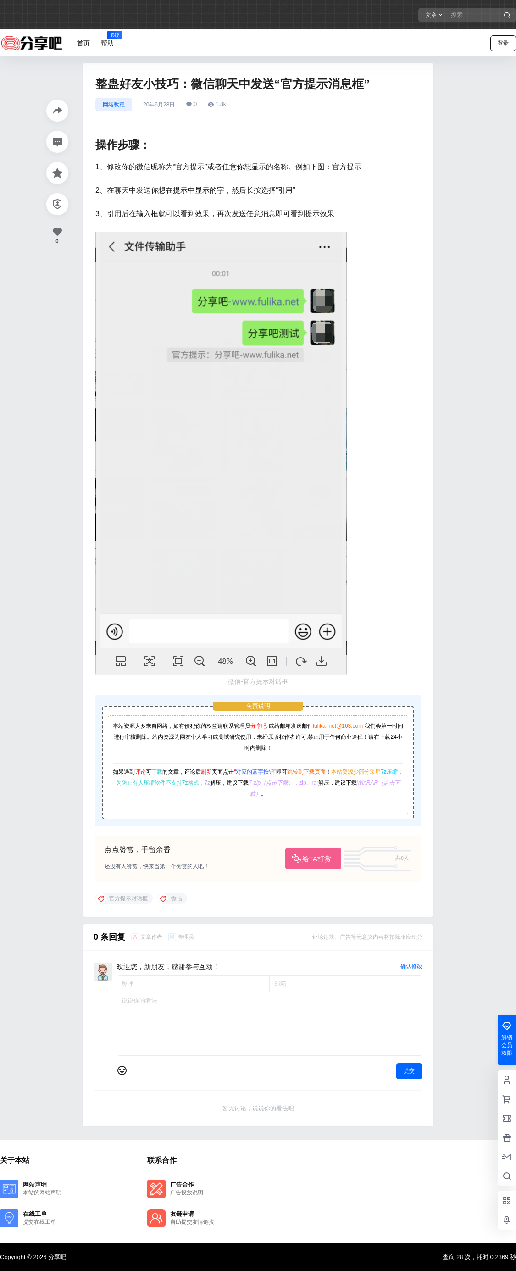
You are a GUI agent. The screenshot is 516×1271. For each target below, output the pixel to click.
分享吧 (258, 726)
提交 (409, 1071)
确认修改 (411, 966)
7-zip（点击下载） (271, 783)
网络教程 (114, 104)
